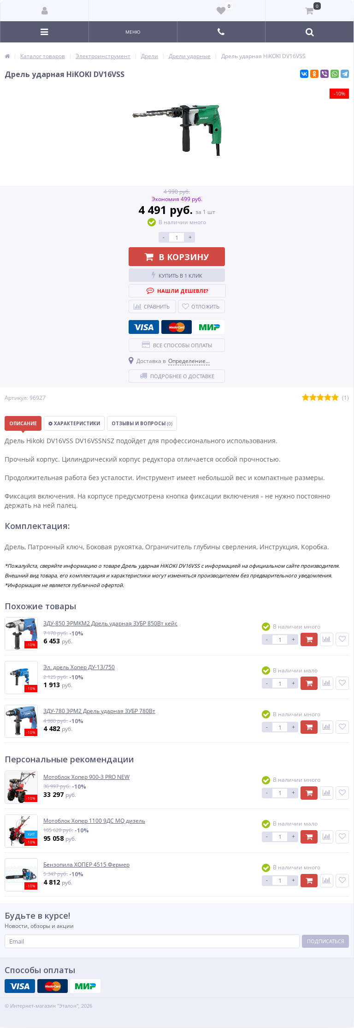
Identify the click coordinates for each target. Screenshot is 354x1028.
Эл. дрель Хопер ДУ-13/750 (79, 667)
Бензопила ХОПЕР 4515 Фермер (86, 864)
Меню (133, 32)
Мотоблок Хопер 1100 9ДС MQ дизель (94, 821)
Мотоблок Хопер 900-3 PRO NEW (86, 777)
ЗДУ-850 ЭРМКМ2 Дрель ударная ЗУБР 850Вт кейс (110, 623)
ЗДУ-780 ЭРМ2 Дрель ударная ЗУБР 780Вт (99, 711)
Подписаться (325, 941)
